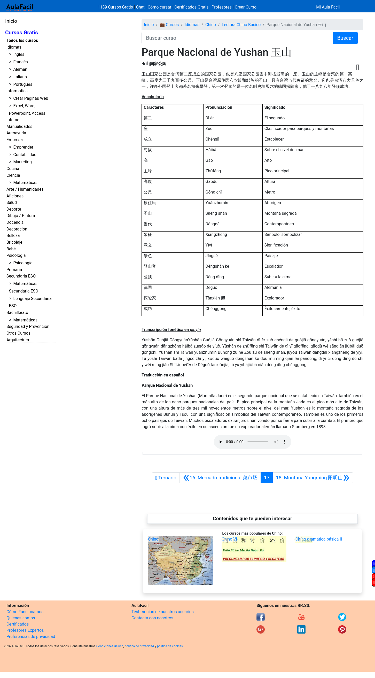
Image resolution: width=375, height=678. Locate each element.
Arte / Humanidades (25, 189)
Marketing (22, 161)
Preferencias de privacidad (30, 636)
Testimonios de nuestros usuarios (162, 611)
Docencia (15, 222)
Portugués (22, 84)
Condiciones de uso (109, 646)
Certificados (17, 624)
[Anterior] (220, 477)
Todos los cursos (22, 40)
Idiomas (13, 47)
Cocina (12, 168)
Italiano (20, 76)
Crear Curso (245, 7)
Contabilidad (24, 154)
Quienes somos (20, 617)
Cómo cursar (159, 7)
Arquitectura (17, 339)
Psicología (16, 255)
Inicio (11, 21)
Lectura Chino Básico (241, 24)
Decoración (16, 229)
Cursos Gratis (21, 32)
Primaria (14, 269)
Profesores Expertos (25, 630)
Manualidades (19, 126)
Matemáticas (25, 182)
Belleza (13, 235)
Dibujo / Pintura (20, 215)
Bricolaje (14, 242)
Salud (11, 202)
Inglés (18, 54)
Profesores (222, 7)
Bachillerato (17, 312)
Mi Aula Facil (328, 7)
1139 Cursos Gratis (116, 7)
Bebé (11, 248)
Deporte (13, 209)
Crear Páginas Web (30, 98)
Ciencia (13, 175)
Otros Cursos (18, 333)
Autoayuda (16, 132)
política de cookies (170, 646)
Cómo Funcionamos (24, 611)
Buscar (345, 38)
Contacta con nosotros (152, 617)
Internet (13, 119)
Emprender (23, 147)
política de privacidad (139, 646)
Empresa (14, 139)
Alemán (20, 69)
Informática (17, 90)
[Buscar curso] (233, 38)
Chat (140, 7)
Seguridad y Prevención (27, 326)
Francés (20, 61)
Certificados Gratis (191, 7)
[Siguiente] (312, 477)
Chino (210, 24)
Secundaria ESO (21, 276)
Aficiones (15, 196)
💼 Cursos (169, 24)
